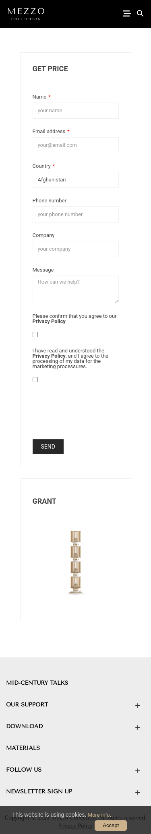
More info (99, 815)
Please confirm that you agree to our (75, 318)
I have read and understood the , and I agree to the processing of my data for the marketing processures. (71, 358)
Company (44, 235)
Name (42, 96)
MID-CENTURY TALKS (37, 683)
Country (44, 166)
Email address (51, 131)
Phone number (49, 200)
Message (43, 269)
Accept (111, 825)
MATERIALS (23, 748)
